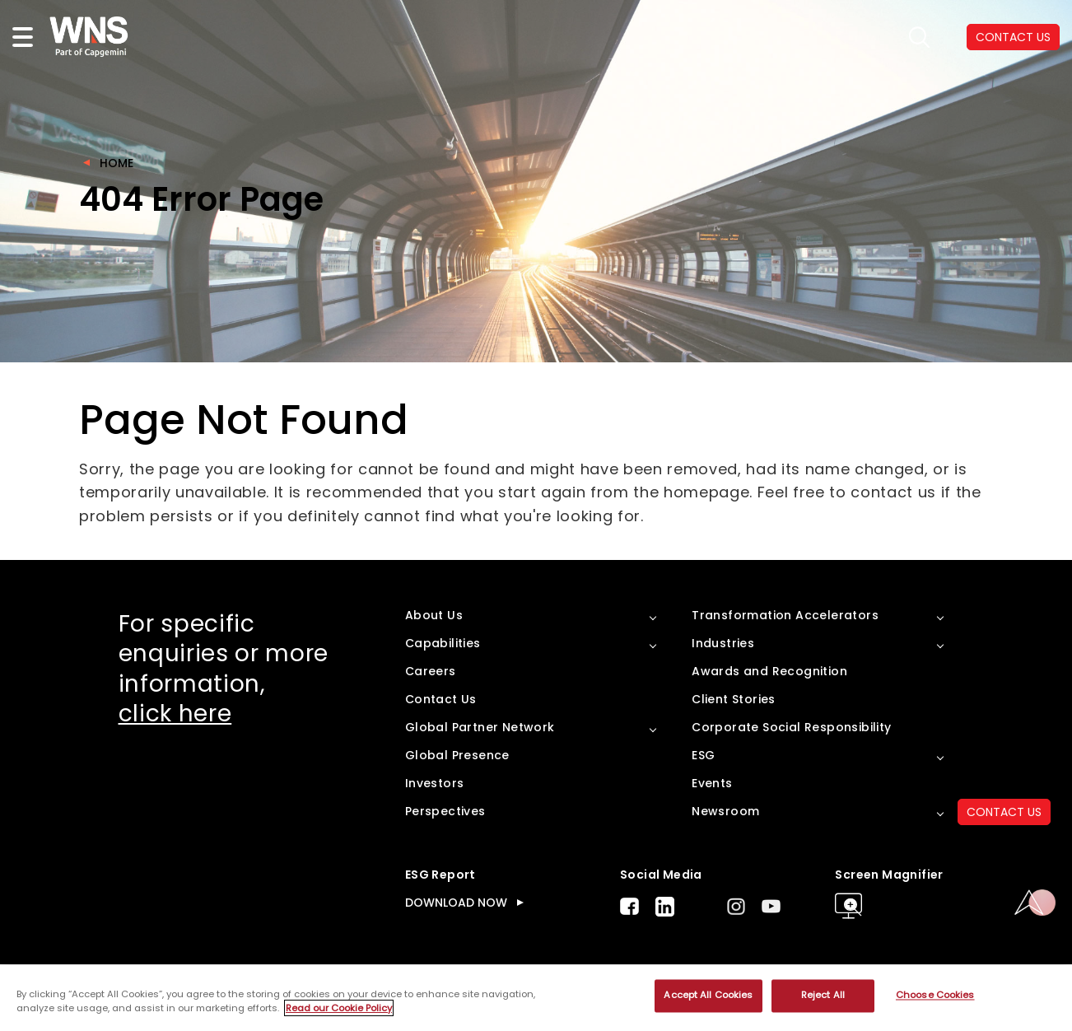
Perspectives (445, 811)
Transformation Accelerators (785, 615)
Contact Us (441, 699)
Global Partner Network (480, 727)
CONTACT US (1004, 812)
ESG (703, 755)
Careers (430, 671)
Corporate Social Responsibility (791, 727)
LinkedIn (664, 907)
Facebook (629, 906)
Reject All (823, 995)
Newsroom (725, 811)
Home (116, 163)
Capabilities (443, 643)
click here (175, 713)
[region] (536, 998)
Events (712, 783)
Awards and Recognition (769, 671)
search (919, 37)
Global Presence (457, 755)
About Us (434, 615)
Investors (434, 783)
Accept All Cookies (708, 995)
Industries (723, 643)
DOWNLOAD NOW (456, 902)
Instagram (736, 906)
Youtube (771, 906)
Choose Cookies (935, 995)
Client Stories (734, 699)
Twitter (701, 907)
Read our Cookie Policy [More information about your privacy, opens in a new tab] (339, 1008)
